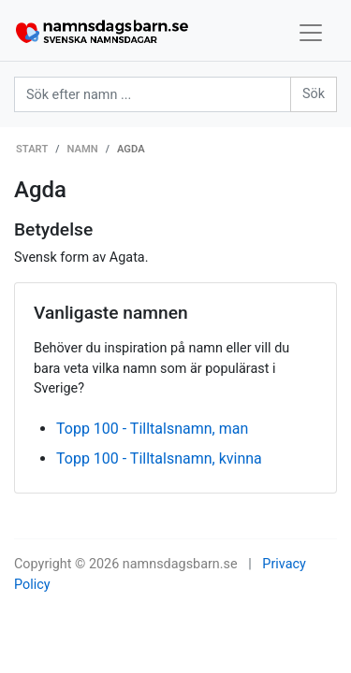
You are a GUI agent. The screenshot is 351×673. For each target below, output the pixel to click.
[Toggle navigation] (310, 32)
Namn (82, 149)
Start (32, 149)
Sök (313, 94)
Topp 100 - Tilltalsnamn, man (152, 428)
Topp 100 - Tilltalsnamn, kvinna (159, 458)
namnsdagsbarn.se (180, 564)
